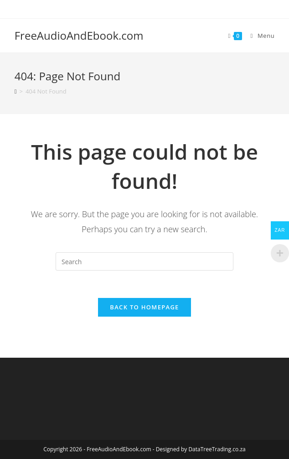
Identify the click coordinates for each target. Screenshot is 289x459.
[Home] (16, 91)
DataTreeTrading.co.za (216, 449)
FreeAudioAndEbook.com (79, 35)
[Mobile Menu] (259, 35)
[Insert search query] (144, 261)
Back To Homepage (144, 307)
